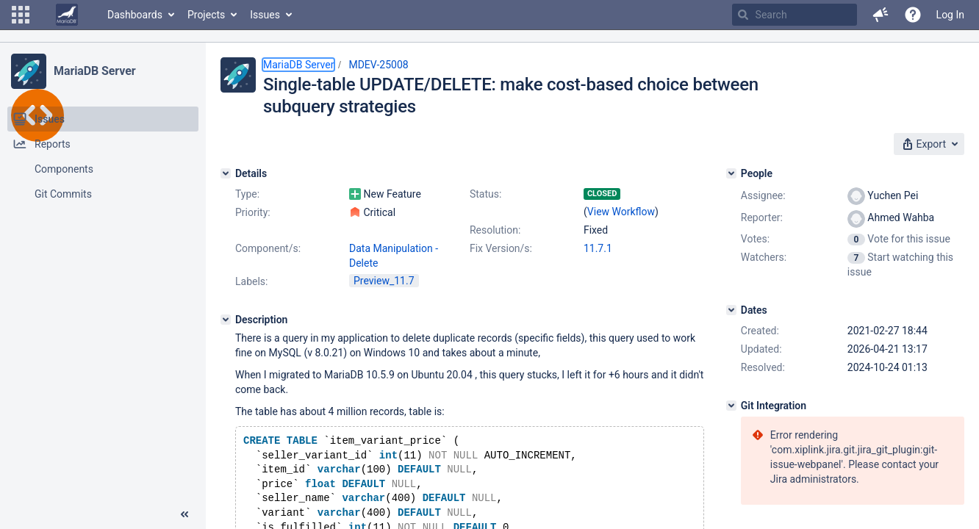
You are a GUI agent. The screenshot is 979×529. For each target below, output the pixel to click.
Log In (950, 15)
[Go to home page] (67, 14)
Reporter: (762, 217)
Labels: (251, 281)
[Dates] (731, 310)
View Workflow (621, 211)
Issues (265, 15)
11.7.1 (598, 248)
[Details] (225, 173)
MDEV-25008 (378, 65)
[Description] (225, 319)
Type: (247, 194)
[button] (20, 14)
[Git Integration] (731, 405)
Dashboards (134, 15)
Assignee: (763, 195)
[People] (731, 173)
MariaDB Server (94, 71)
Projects (206, 15)
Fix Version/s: (501, 248)
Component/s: (268, 248)
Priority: (252, 212)
